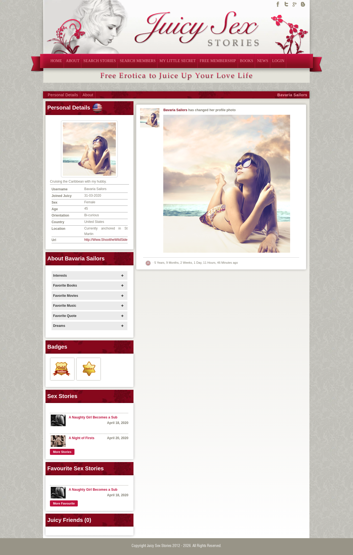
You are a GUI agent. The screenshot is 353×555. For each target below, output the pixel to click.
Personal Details (63, 95)
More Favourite (64, 503)
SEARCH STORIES (99, 61)
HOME (56, 61)
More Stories (62, 451)
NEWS (262, 61)
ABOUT (72, 61)
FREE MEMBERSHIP (218, 61)
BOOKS (246, 61)
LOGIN (278, 61)
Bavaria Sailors (292, 95)
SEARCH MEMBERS (138, 61)
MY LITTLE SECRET (177, 61)
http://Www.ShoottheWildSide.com (109, 240)
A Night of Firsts (81, 438)
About (87, 95)
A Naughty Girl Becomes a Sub (93, 417)
